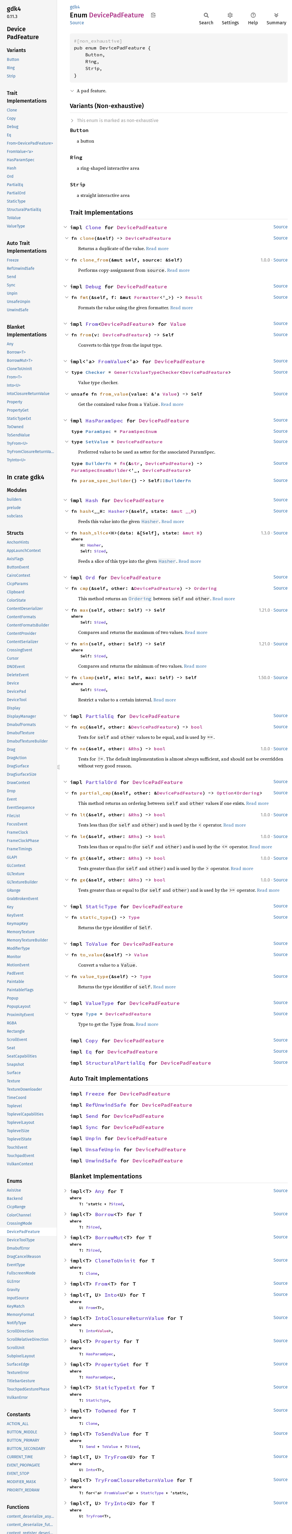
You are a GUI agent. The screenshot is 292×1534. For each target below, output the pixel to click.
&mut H (191, 533)
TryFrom (115, 1457)
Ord (90, 577)
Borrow (104, 1214)
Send (92, 1116)
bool (196, 727)
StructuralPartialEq (115, 1063)
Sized (100, 551)
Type (134, 917)
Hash (92, 500)
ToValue (97, 944)
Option (225, 793)
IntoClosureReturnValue (129, 1318)
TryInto (115, 1503)
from (85, 335)
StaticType (101, 906)
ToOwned (106, 1410)
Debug (93, 286)
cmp (84, 588)
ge (83, 880)
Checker (96, 372)
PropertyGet (112, 1364)
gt (83, 858)
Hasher (116, 511)
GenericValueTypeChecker (147, 372)
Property (107, 1341)
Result (193, 297)
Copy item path (153, 15)
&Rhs (134, 748)
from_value (114, 394)
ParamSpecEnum (138, 431)
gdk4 (75, 7)
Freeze (95, 1093)
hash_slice (94, 533)
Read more (157, 248)
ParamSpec (98, 431)
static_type (95, 917)
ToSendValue (112, 1434)
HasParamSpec (104, 420)
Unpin (93, 1138)
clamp (87, 677)
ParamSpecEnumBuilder (99, 470)
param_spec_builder (105, 480)
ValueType (100, 1003)
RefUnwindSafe (106, 1105)
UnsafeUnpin (103, 1149)
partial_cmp (95, 793)
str (135, 463)
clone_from (94, 260)
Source (77, 22)
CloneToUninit (115, 1260)
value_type (94, 976)
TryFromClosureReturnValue (134, 1480)
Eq (89, 1051)
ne (83, 748)
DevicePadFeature (142, 227)
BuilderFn (98, 463)
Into (110, 1295)
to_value (91, 954)
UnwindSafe (101, 1160)
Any (99, 1191)
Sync (92, 1127)
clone (87, 238)
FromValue (112, 361)
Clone (93, 227)
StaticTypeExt (115, 1387)
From (92, 324)
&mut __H (182, 511)
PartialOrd (101, 782)
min (84, 644)
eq (83, 727)
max (84, 610)
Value (178, 324)
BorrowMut (109, 1237)
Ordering (205, 588)
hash (85, 511)
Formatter (147, 297)
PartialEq (100, 716)
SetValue (97, 441)
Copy (92, 1040)
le (83, 836)
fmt (84, 297)
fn (122, 463)
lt (83, 814)
